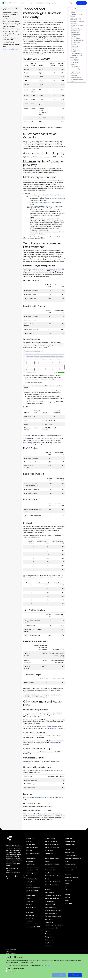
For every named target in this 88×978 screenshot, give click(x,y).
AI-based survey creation (54, 814)
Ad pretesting (49, 922)
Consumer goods (69, 852)
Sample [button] (31, 3)
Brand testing (48, 919)
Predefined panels (70, 844)
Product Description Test (52, 847)
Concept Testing (50, 838)
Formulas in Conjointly (9, 26)
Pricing (48, 3)
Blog (66, 886)
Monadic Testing (30, 895)
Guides (54, 3)
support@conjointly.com (13, 872)
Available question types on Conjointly (10, 15)
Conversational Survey (32, 847)
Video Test (28, 904)
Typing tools (48, 937)
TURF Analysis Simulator (32, 890)
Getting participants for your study (11, 8)
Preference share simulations (11, 21)
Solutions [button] (23, 3)
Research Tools (30, 838)
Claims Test (61, 198)
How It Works (40, 3)
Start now (81, 3)
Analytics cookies (12, 971)
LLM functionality (37, 815)
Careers (67, 900)
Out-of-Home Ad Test (32, 924)
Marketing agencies (70, 864)
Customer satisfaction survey (53, 910)
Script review (48, 815)
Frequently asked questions (10, 49)
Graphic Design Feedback (52, 884)
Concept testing (49, 901)
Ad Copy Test (29, 918)
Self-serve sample (70, 841)
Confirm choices (58, 975)
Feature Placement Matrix (33, 887)
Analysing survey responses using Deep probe (10, 38)
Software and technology (72, 867)
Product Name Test (50, 870)
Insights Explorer (49, 942)
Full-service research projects (53, 916)
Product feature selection (52, 898)
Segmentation (34, 168)
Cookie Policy (47, 965)
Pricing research (49, 892)
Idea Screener (49, 850)
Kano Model (29, 884)
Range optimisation (50, 904)
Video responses (27, 752)
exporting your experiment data (35, 797)
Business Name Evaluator (52, 864)
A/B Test (28, 898)
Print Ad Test (29, 921)
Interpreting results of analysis (11, 29)
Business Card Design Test (52, 882)
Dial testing (48, 934)
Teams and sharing (8, 42)
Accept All (75, 975)
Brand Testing (49, 858)
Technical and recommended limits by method (76, 25)
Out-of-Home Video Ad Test (33, 927)
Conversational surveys (77, 70)
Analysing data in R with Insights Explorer (12, 34)
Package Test (49, 853)
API (66, 889)
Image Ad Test (30, 915)
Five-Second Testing (31, 907)
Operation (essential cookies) (16, 968)
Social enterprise (69, 870)
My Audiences (27, 157)
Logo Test (48, 873)
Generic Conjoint (76, 32)
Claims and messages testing (53, 895)
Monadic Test (29, 901)
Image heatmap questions (39, 715)
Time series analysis (76, 53)
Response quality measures (10, 12)
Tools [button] (15, 3)
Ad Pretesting (29, 912)
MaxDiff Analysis (75, 38)
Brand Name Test (50, 867)
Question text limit (76, 77)
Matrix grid (74, 44)
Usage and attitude (50, 907)
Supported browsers (75, 9)
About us (67, 897)
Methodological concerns (77, 21)
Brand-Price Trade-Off (77, 40)
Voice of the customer (51, 913)
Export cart (74, 75)
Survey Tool (29, 841)
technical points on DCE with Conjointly (36, 697)
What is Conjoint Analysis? (72, 877)
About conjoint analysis (9, 18)
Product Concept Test (51, 841)
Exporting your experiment (10, 31)
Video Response (30, 844)
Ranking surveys (49, 940)
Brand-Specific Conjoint (49, 195)
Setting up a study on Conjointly (12, 23)
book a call (26, 238)
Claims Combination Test (32, 853)
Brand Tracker (49, 945)
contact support (52, 728)
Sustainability (68, 903)
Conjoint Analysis (31, 858)
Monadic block (75, 42)
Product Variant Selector (52, 844)
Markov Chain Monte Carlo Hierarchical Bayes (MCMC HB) (48, 269)
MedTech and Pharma (71, 855)
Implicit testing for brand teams (53, 925)
